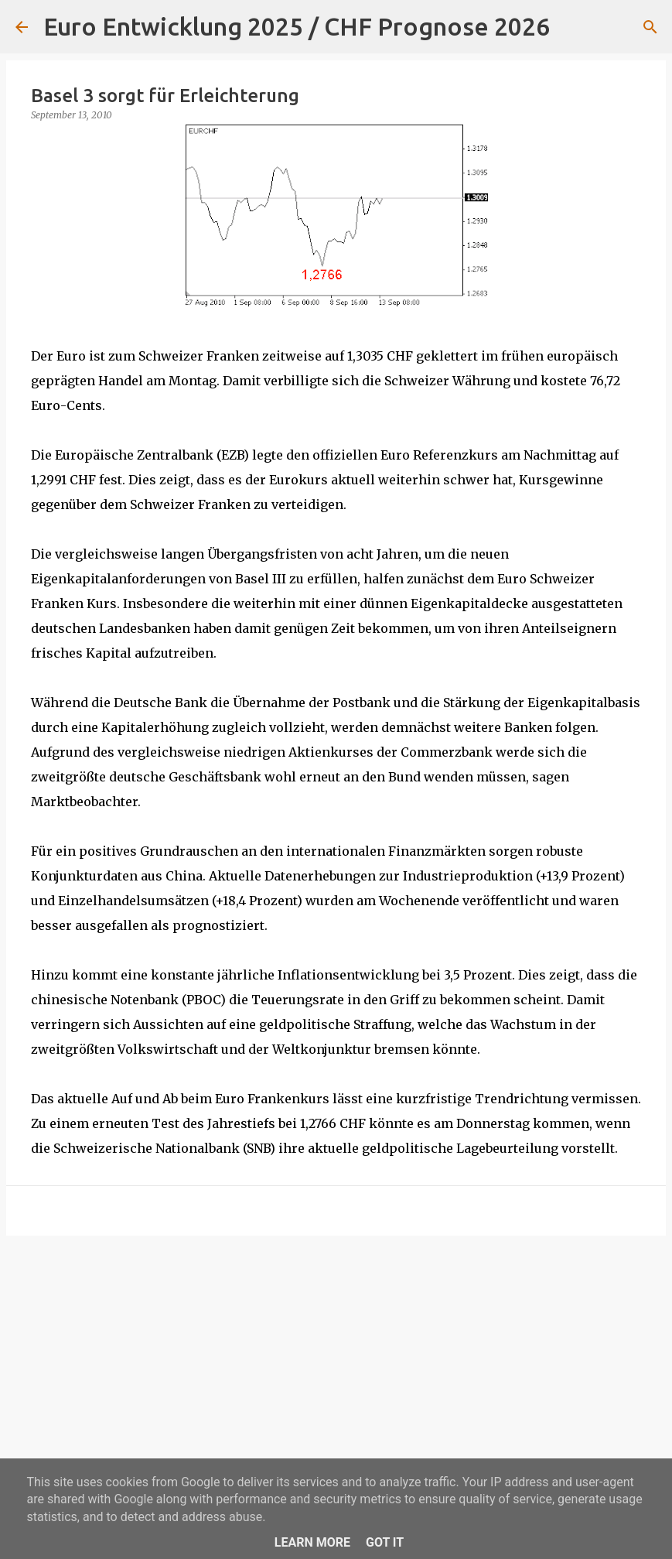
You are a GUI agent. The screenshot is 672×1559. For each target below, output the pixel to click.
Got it (385, 1542)
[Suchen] (571, 27)
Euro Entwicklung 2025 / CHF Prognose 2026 (296, 26)
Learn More (312, 1542)
